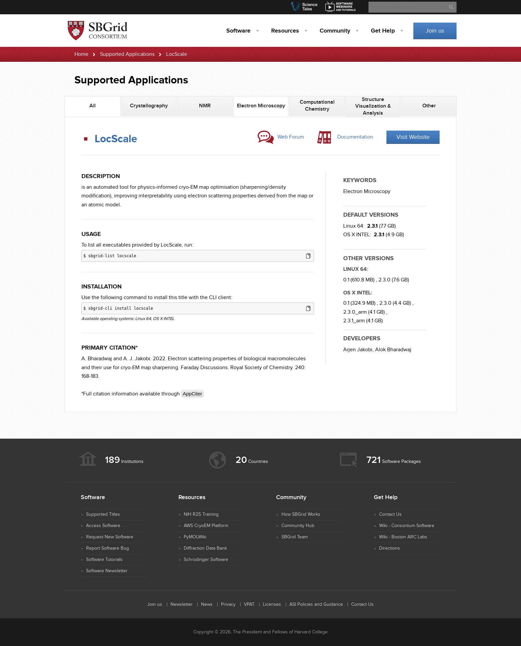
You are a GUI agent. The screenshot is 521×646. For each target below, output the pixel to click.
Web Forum (290, 137)
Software (238, 31)
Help (383, 31)
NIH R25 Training (201, 514)
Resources (285, 31)
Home (81, 54)
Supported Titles (103, 514)
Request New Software (109, 537)
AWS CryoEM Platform (206, 525)
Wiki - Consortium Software (406, 525)
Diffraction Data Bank (205, 548)
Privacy (228, 604)
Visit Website (413, 137)
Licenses (272, 604)
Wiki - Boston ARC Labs (403, 537)
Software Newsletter (107, 571)
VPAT (249, 604)
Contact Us (390, 514)
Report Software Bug (107, 548)
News (207, 604)
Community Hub (297, 525)
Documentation (355, 137)
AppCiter (192, 393)
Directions (389, 548)
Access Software (103, 525)
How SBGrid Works (300, 514)
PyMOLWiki (195, 537)
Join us (435, 30)
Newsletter (181, 604)
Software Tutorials (104, 559)
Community (335, 31)
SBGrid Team (294, 537)
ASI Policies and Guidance (316, 604)
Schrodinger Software (206, 559)
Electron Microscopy (366, 191)
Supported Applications (127, 54)
